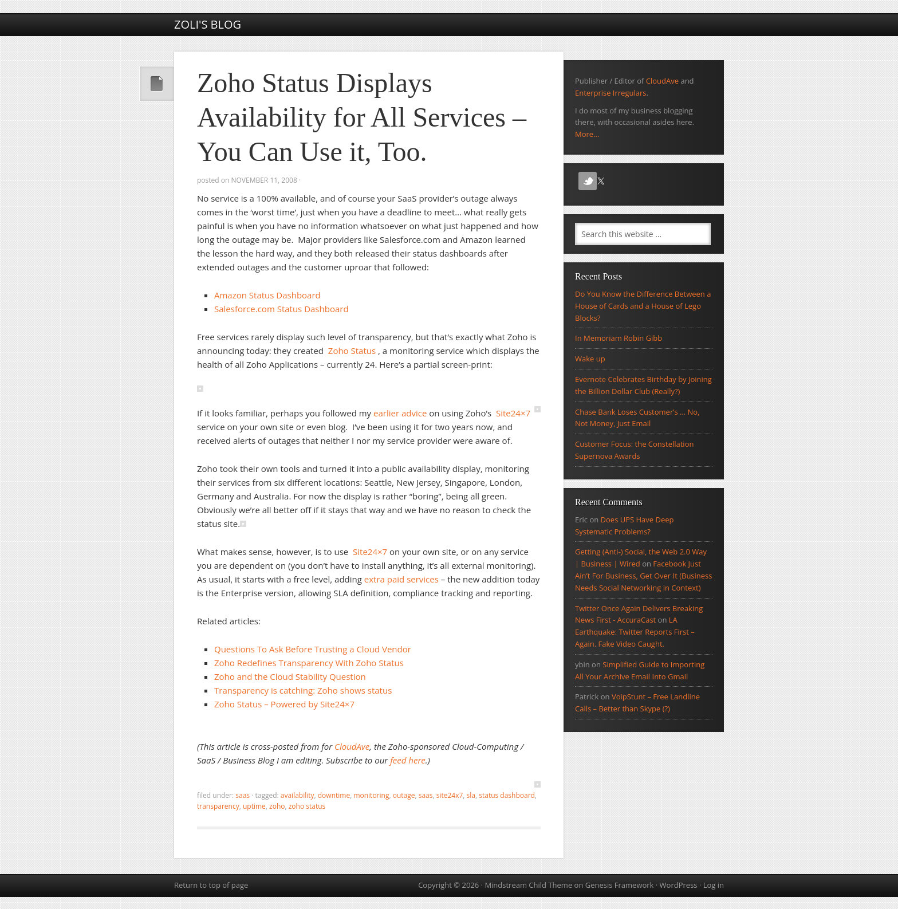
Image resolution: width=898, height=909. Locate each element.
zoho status (307, 806)
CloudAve (351, 746)
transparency (218, 806)
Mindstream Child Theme (528, 885)
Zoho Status (352, 350)
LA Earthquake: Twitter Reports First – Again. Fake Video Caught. (635, 632)
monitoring (371, 795)
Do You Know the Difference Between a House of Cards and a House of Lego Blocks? (643, 306)
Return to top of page (211, 885)
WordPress (679, 885)
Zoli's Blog (207, 24)
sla (471, 795)
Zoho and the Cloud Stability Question (290, 676)
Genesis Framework (619, 885)
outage (404, 795)
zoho (277, 806)
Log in (713, 885)
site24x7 (449, 795)
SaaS (242, 795)
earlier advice (400, 413)
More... (587, 134)
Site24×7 (513, 413)
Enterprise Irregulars (610, 93)
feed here (408, 760)
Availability (297, 795)
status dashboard (507, 795)
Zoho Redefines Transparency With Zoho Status (309, 662)
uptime (254, 806)
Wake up (590, 358)
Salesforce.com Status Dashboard (281, 308)
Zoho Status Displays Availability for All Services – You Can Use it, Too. (361, 117)
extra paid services (401, 579)
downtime (334, 795)
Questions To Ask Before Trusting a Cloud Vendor (312, 649)
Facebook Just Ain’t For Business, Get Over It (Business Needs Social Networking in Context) (643, 575)
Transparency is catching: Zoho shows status (303, 690)
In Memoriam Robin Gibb (618, 338)
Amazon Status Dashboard (267, 295)
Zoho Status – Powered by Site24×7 (284, 704)
